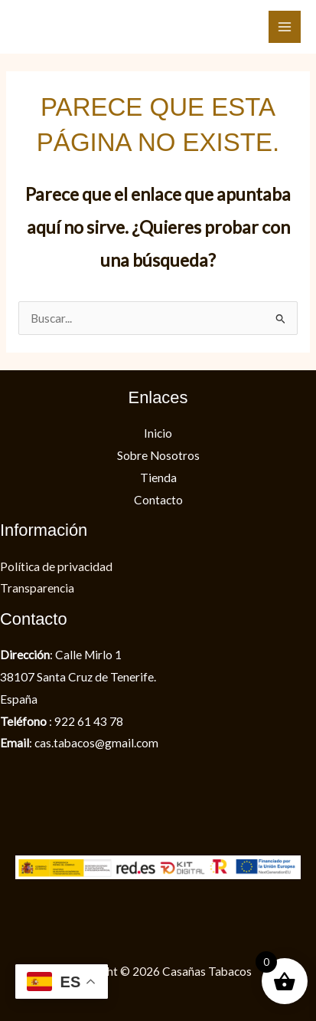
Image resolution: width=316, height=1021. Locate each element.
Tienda (158, 477)
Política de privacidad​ (56, 566)
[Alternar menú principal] (285, 27)
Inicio (158, 433)
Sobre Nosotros (158, 455)
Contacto (158, 500)
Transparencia (37, 588)
